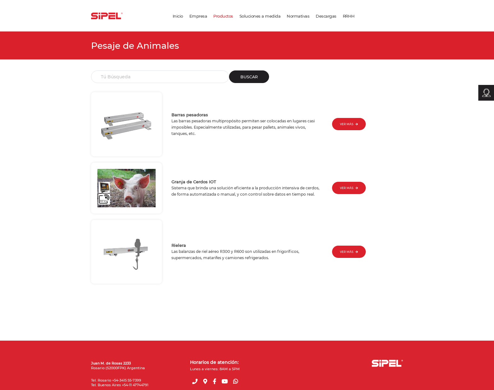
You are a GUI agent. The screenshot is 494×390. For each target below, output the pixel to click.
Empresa (198, 16)
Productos (223, 16)
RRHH (349, 16)
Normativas (298, 16)
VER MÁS (349, 124)
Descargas (326, 16)
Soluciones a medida (260, 16)
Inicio (178, 16)
